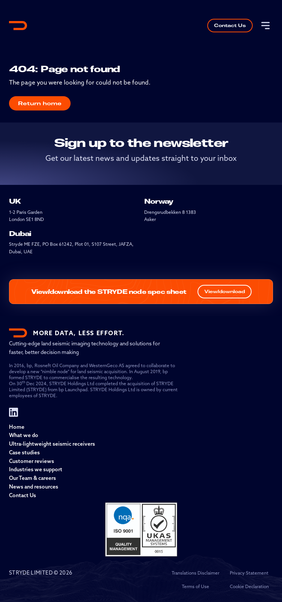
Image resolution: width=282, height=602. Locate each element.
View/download (224, 291)
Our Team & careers (32, 478)
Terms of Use (195, 586)
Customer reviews (31, 461)
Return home (40, 103)
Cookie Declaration (249, 586)
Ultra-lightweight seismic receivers (52, 443)
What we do (23, 435)
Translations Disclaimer (195, 573)
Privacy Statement (249, 573)
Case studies (24, 452)
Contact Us (230, 25)
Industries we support (35, 469)
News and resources (33, 486)
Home (16, 427)
